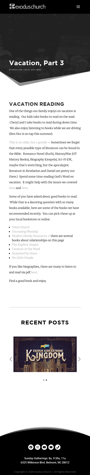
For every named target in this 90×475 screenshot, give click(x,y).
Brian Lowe (17, 70)
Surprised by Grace (24, 253)
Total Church (21, 227)
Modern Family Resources (29, 236)
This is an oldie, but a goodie (28, 142)
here (12, 188)
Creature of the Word (26, 249)
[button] (10, 359)
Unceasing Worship (25, 231)
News (38, 70)
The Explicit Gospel (25, 244)
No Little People (22, 258)
